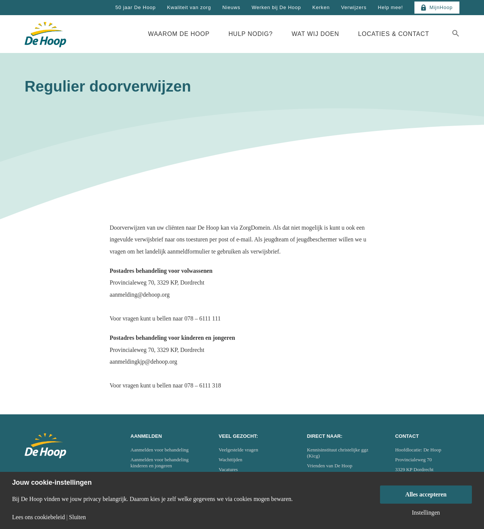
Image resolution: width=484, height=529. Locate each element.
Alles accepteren (426, 494)
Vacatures (228, 469)
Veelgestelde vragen (238, 450)
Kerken (321, 7)
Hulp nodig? (250, 34)
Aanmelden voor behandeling (159, 450)
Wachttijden (230, 459)
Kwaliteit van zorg (189, 7)
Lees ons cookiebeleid (38, 517)
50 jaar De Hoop (135, 7)
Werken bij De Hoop (276, 7)
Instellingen (426, 513)
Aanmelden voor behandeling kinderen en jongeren (159, 462)
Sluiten (77, 517)
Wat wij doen (315, 34)
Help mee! (390, 7)
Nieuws (231, 7)
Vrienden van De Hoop (329, 465)
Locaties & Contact (393, 34)
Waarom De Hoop (179, 34)
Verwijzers (353, 7)
